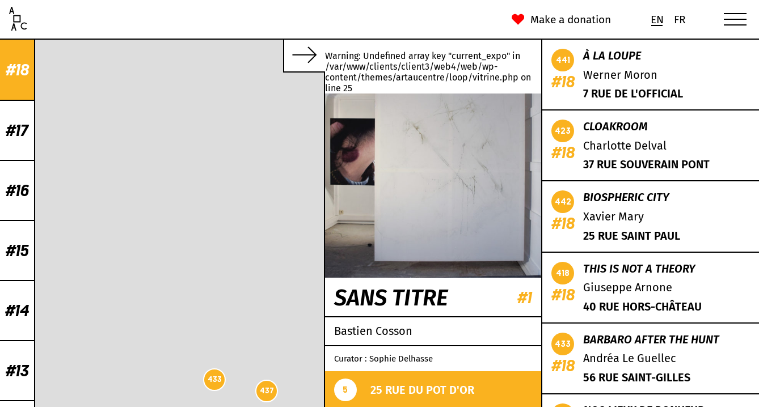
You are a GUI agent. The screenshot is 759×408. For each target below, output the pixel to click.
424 (210, 193)
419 (187, 273)
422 (174, 302)
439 (244, 226)
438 (285, 186)
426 (158, 293)
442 (180, 350)
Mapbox (309, 402)
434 (258, 222)
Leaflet (172, 402)
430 (137, 171)
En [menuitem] (657, 19)
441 (137, 143)
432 (145, 155)
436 (152, 235)
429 (283, 103)
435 (244, 73)
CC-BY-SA (249, 402)
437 (49, 390)
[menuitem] (657, 20)
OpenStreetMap (209, 402)
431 (290, 155)
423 (251, 202)
